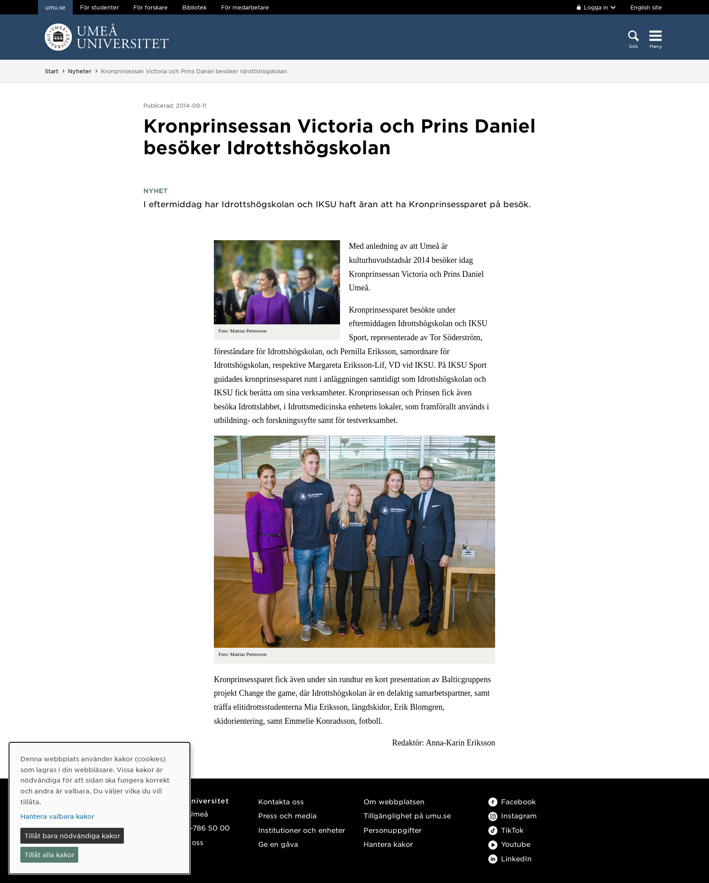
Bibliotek (194, 7)
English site (646, 7)
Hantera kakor (388, 844)
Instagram (512, 815)
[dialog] (99, 808)
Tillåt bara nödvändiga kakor (72, 835)
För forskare (150, 7)
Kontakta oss (281, 801)
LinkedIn (510, 858)
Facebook (512, 801)
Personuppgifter (392, 830)
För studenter (99, 7)
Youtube (509, 844)
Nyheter (79, 71)
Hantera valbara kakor (57, 816)
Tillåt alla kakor (49, 854)
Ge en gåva (278, 844)
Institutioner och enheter (301, 830)
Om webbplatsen (394, 801)
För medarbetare (245, 7)
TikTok (506, 830)
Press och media (287, 815)
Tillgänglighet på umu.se (407, 815)
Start (51, 71)
